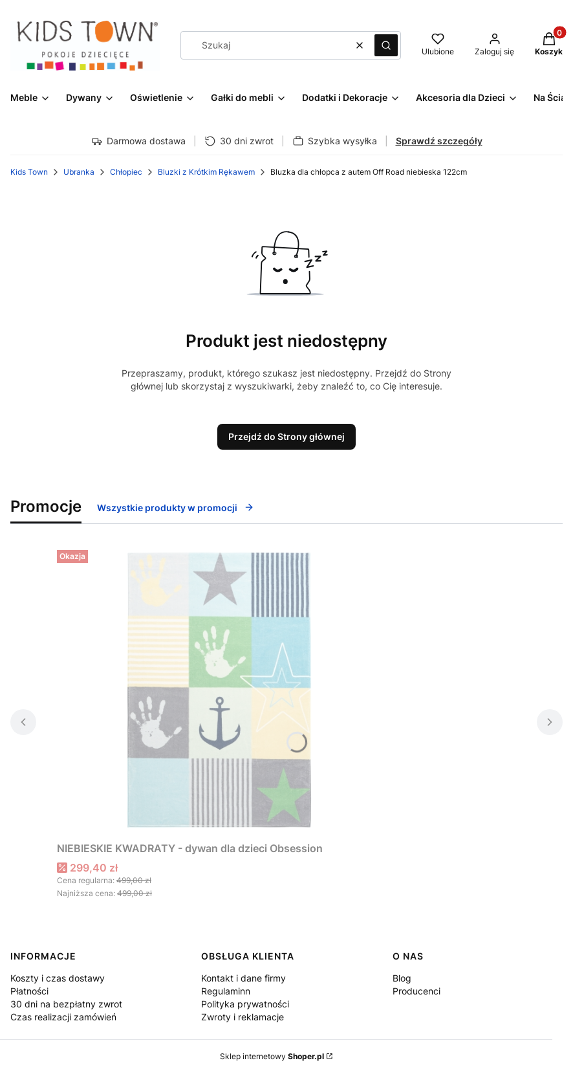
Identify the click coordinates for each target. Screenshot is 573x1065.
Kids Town (29, 172)
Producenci (416, 990)
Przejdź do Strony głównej (286, 436)
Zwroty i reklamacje (242, 1016)
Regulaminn (225, 990)
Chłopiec (126, 172)
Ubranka (78, 172)
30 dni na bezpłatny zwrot (66, 1003)
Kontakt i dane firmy (243, 977)
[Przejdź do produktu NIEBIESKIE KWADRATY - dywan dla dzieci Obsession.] (218, 690)
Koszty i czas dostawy (57, 977)
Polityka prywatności (245, 1003)
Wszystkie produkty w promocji (175, 507)
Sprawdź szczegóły (439, 140)
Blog (402, 977)
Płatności (29, 990)
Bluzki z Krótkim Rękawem (206, 172)
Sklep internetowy (272, 1056)
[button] (386, 45)
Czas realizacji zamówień (63, 1016)
